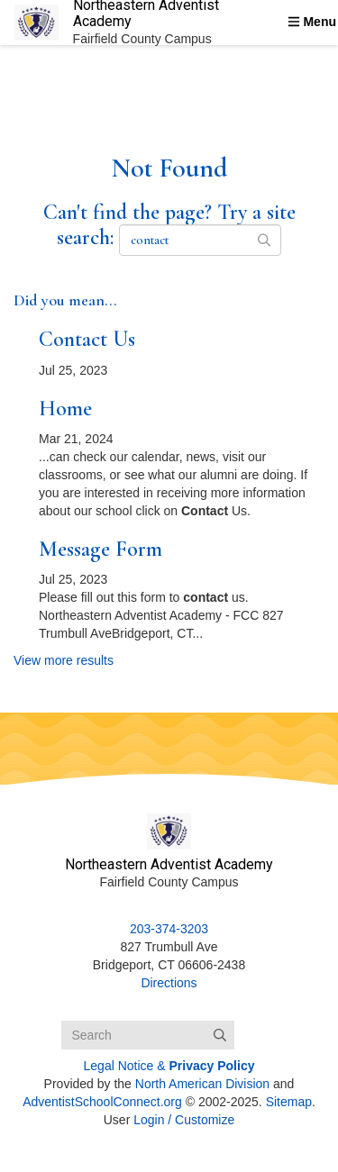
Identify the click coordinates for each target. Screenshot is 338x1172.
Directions (168, 983)
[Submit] (220, 1035)
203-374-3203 (169, 929)
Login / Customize (183, 1120)
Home (65, 408)
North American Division (202, 1084)
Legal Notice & (169, 1065)
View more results (64, 660)
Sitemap (289, 1102)
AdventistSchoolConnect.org (102, 1102)
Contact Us (87, 339)
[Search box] (147, 1035)
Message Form (100, 549)
